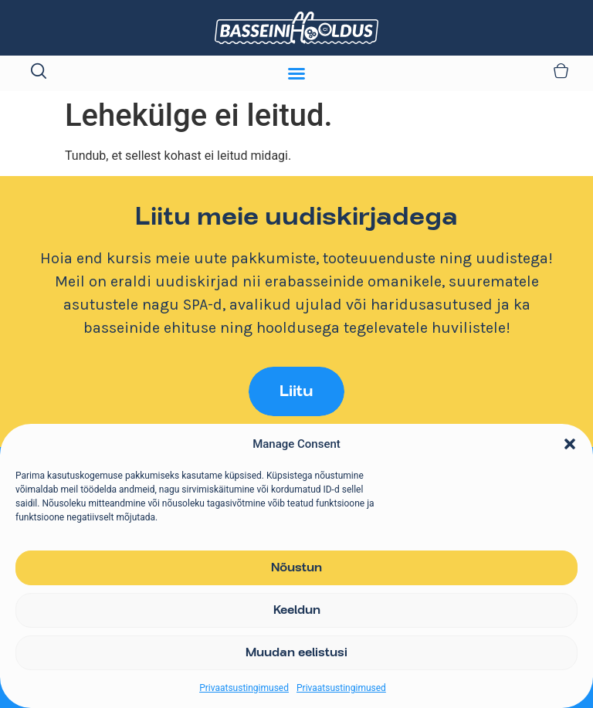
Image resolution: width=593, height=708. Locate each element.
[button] (570, 444)
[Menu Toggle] (296, 73)
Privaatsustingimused (244, 688)
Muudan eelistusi (296, 653)
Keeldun (296, 610)
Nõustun (296, 568)
